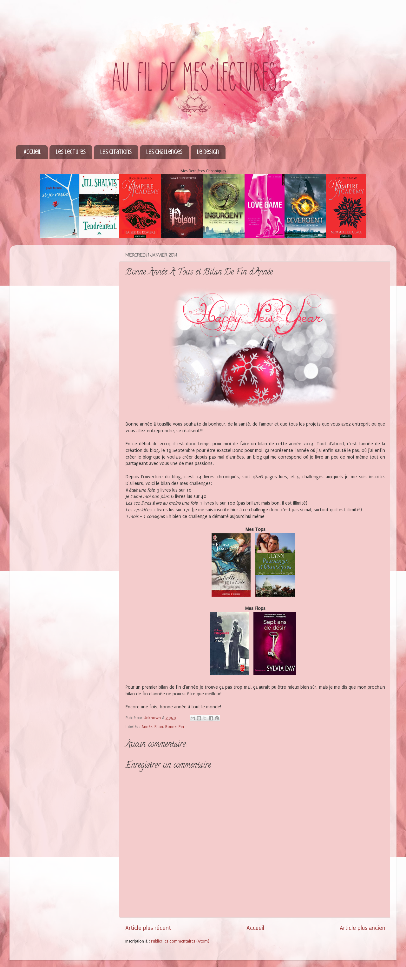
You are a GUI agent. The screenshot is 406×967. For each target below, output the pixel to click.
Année (146, 726)
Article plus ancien (362, 928)
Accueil (32, 152)
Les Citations (116, 152)
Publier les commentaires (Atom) (180, 941)
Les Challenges (164, 152)
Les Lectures (71, 152)
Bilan (158, 726)
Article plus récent (148, 928)
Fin (181, 726)
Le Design (208, 152)
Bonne (170, 726)
